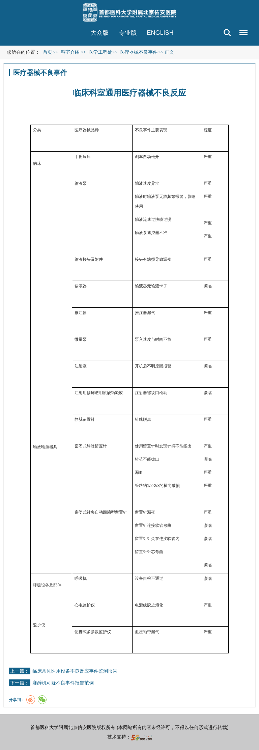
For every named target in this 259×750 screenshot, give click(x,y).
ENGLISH (160, 32)
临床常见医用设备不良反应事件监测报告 (74, 671)
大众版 (99, 32)
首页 (47, 52)
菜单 (242, 29)
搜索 (227, 32)
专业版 (128, 32)
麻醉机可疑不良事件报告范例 (63, 683)
